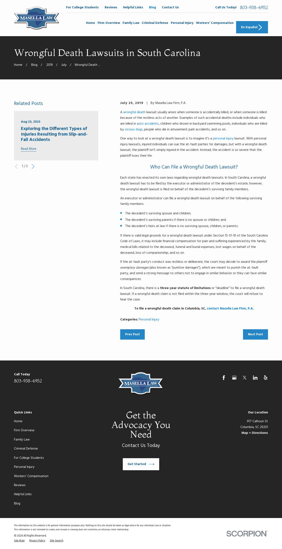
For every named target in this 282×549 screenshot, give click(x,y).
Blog (152, 7)
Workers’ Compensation (31, 476)
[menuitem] (19, 540)
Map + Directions (254, 433)
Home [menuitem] (90, 23)
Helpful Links (133, 7)
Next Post (255, 334)
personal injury (223, 138)
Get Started (141, 464)
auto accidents (148, 123)
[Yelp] (265, 377)
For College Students (82, 7)
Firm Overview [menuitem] (109, 23)
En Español (252, 27)
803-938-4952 (254, 7)
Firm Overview (24, 430)
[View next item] (33, 166)
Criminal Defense (26, 448)
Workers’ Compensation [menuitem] (215, 23)
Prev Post (132, 334)
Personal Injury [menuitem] (182, 23)
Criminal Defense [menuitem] (155, 23)
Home (18, 421)
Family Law (22, 439)
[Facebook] (223, 377)
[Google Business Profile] (234, 377)
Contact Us (170, 7)
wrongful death (134, 112)
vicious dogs (134, 129)
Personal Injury (149, 319)
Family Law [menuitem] (131, 23)
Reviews (111, 7)
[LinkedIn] (255, 377)
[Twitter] (244, 377)
